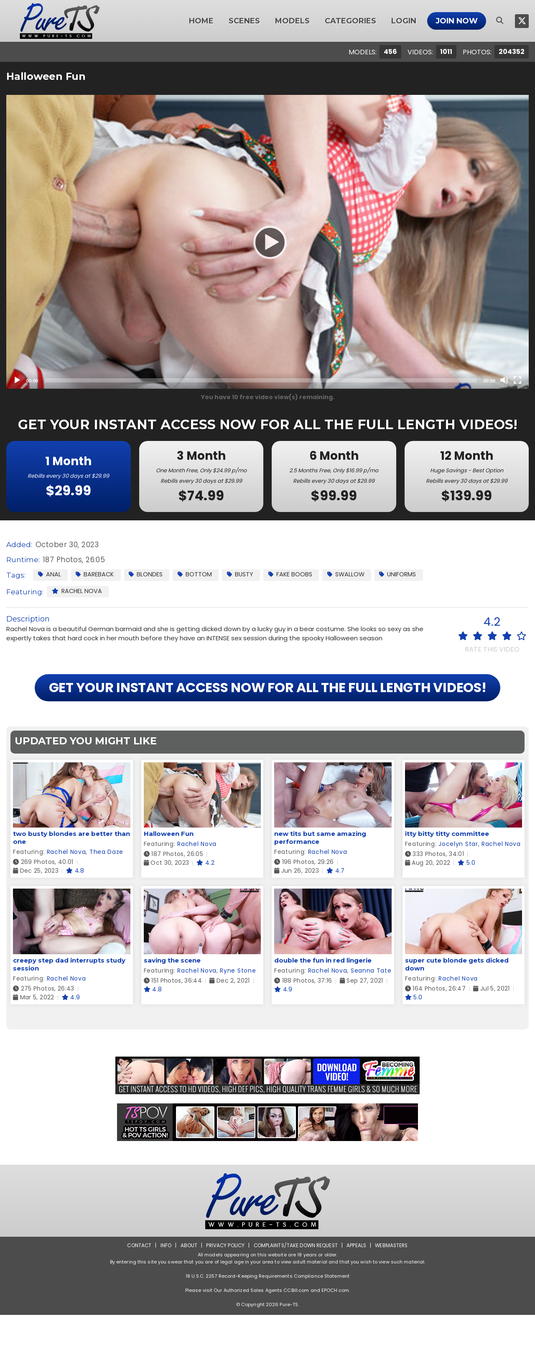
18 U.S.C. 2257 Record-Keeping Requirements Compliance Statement (267, 1311)
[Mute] (504, 380)
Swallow (353, 574)
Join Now (457, 20)
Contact (136, 1280)
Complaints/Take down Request (295, 1280)
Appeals (358, 1280)
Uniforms (406, 574)
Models (292, 20)
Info (163, 1280)
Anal (49, 574)
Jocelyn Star (458, 879)
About (186, 1280)
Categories (350, 20)
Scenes (244, 20)
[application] (267, 242)
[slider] (261, 380)
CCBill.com (296, 1325)
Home (201, 20)
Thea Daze (106, 887)
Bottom (198, 574)
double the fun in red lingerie (323, 995)
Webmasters (394, 1280)
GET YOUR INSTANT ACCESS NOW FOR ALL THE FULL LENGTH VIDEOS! (267, 705)
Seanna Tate (371, 1005)
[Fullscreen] (517, 380)
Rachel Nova (77, 591)
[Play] (267, 242)
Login (403, 20)
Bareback (96, 574)
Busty (244, 574)
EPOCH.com (335, 1325)
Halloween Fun (169, 869)
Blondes (148, 574)
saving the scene (172, 995)
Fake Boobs (295, 574)
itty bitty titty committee (447, 869)
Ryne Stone (238, 1005)
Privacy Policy (224, 1280)
